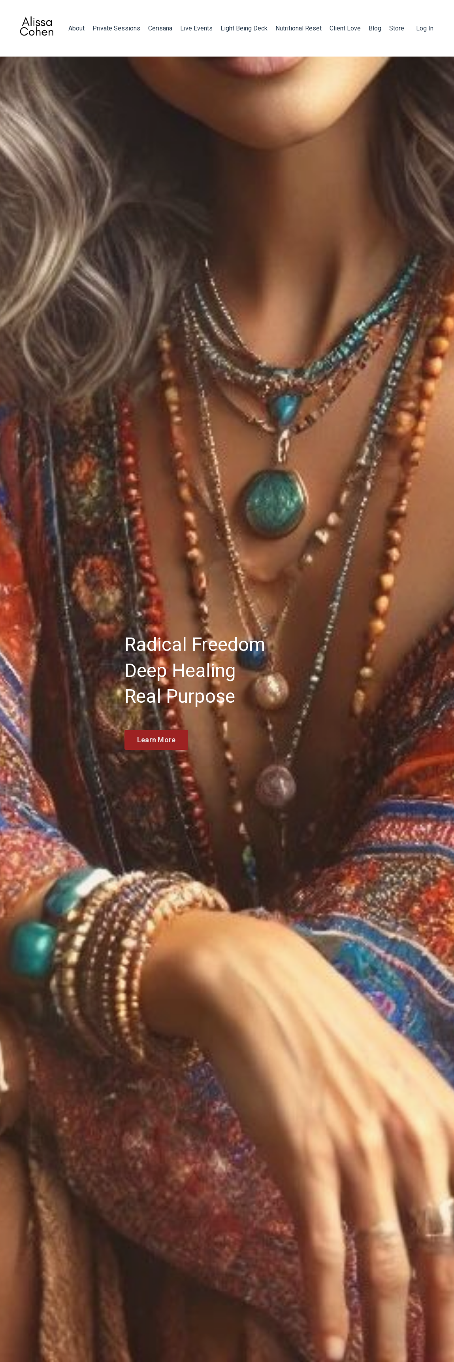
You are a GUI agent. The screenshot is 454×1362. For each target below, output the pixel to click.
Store (396, 28)
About (76, 28)
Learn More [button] (156, 740)
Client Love (345, 28)
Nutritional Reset (298, 28)
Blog (375, 28)
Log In (424, 28)
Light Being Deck (244, 28)
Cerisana (160, 28)
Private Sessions (116, 28)
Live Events (196, 28)
